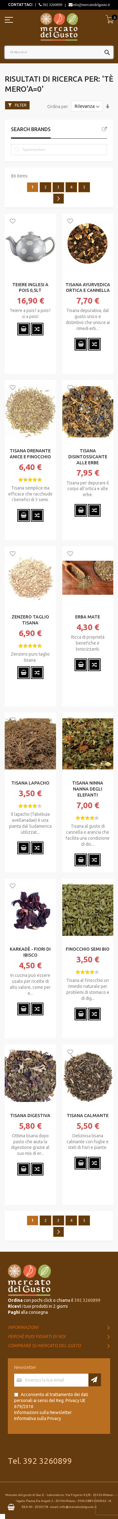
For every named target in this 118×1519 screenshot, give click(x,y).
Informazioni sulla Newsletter (43, 1412)
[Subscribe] (94, 1379)
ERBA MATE (87, 616)
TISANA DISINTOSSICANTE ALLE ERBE (87, 456)
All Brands (104, 129)
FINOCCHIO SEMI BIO (88, 949)
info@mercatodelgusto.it (91, 5)
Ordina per (57, 106)
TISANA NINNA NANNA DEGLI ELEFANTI (87, 788)
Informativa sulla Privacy (37, 1418)
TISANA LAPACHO (30, 783)
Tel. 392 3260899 (40, 1460)
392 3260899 (52, 5)
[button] (12, 221)
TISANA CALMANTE (88, 1115)
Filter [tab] (20, 105)
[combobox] (59, 52)
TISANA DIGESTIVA (30, 1115)
